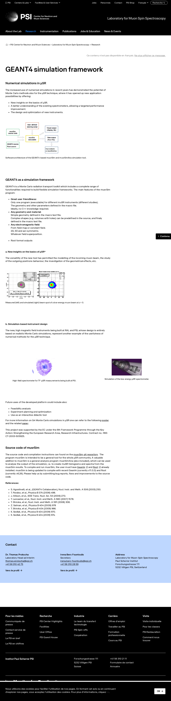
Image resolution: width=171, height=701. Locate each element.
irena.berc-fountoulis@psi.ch (76, 561)
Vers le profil (12, 570)
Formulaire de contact (122, 662)
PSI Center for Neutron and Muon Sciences (30, 45)
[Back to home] (31, 16)
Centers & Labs (22, 3)
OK (158, 691)
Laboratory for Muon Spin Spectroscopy (136, 18)
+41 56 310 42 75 (14, 564)
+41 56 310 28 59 (69, 564)
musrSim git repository (85, 454)
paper (25, 423)
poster (105, 420)
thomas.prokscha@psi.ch (19, 561)
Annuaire (115, 666)
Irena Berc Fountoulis (72, 554)
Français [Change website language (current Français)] (142, 3)
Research (96, 45)
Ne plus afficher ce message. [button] (150, 55)
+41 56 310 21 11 (118, 658)
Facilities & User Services (46, 3)
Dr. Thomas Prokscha (17, 554)
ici (107, 692)
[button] (163, 236)
